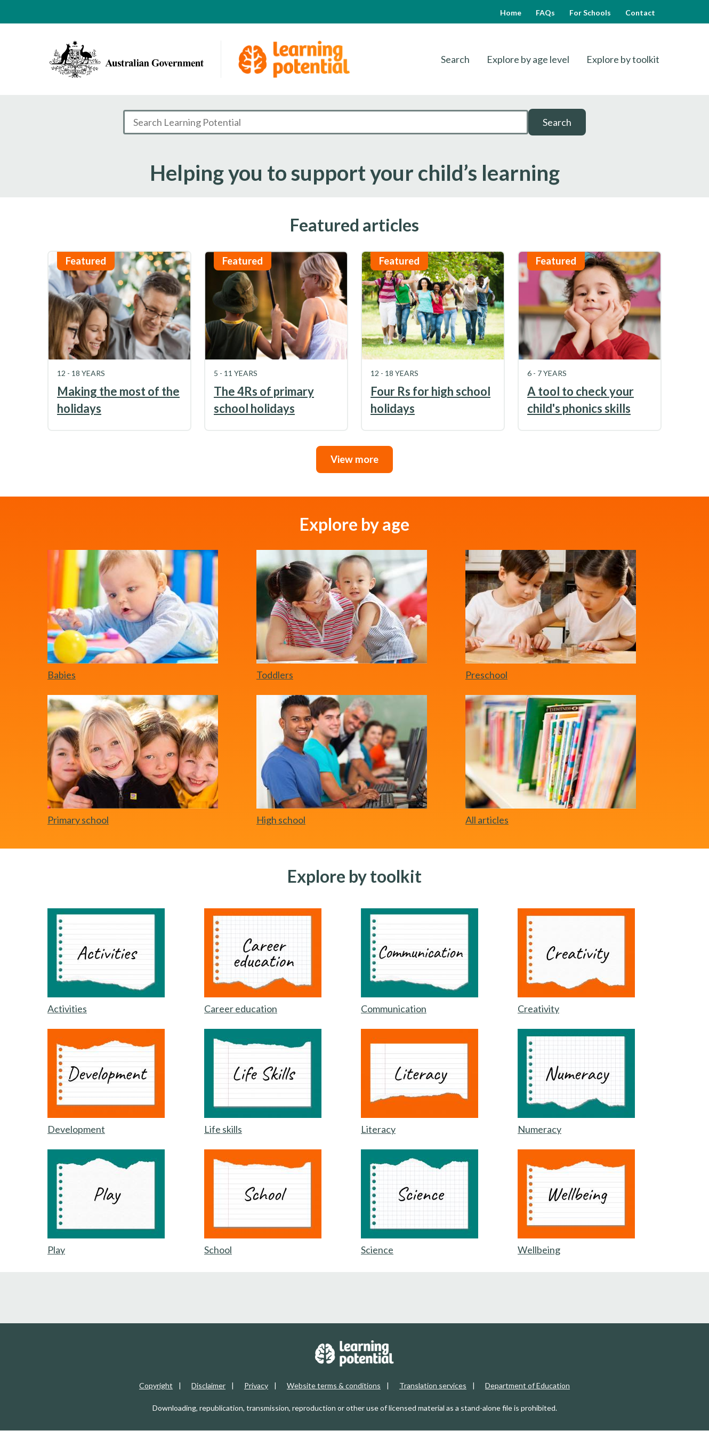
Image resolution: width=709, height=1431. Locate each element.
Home (510, 12)
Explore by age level (528, 59)
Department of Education (527, 1385)
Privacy (256, 1385)
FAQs (545, 12)
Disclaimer (208, 1385)
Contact (640, 12)
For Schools (590, 12)
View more (354, 459)
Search (455, 59)
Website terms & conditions (334, 1385)
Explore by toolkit (622, 59)
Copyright (156, 1385)
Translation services (432, 1385)
